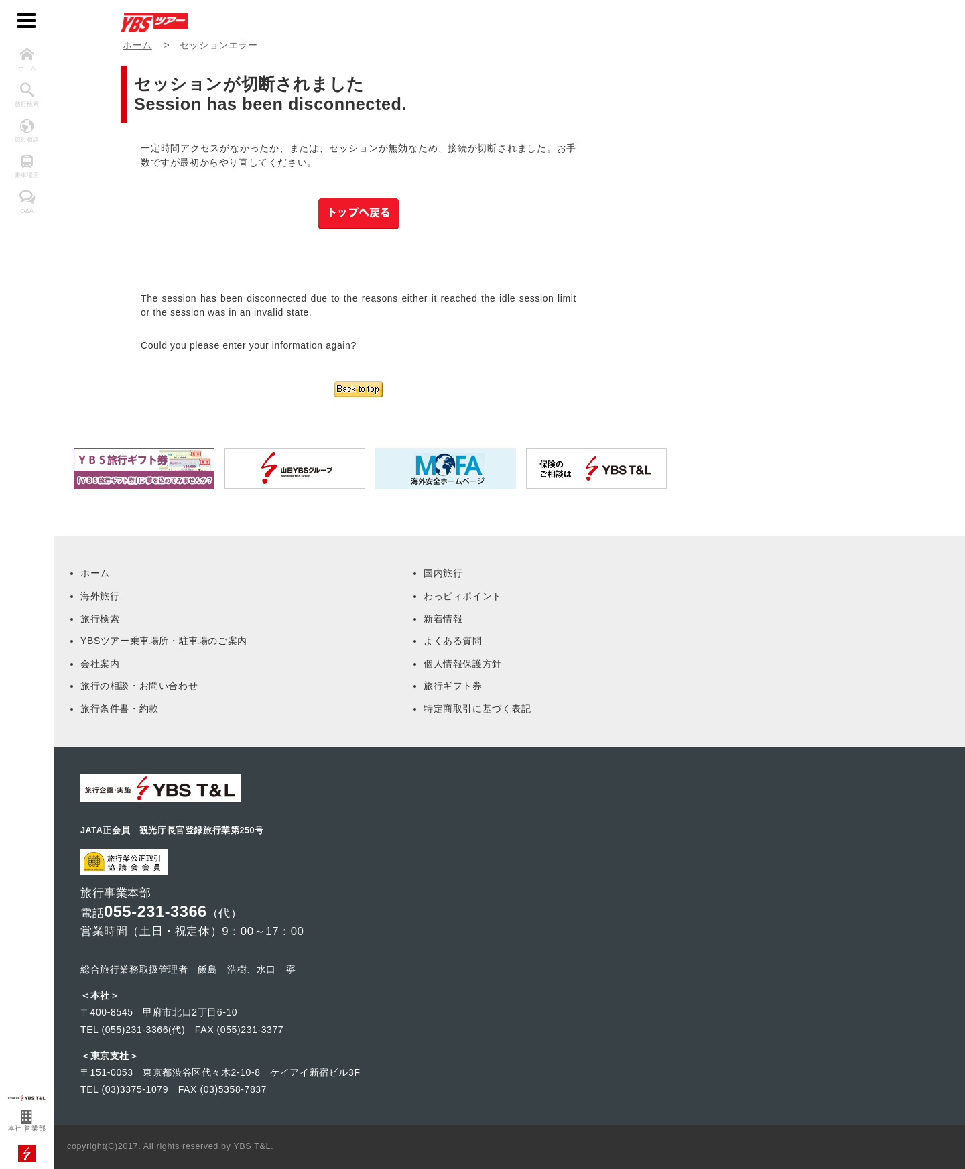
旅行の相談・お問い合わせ (139, 685)
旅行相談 (27, 131)
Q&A (27, 202)
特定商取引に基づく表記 (477, 708)
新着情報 (443, 618)
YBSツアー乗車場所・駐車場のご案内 (163, 640)
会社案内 (99, 663)
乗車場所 (27, 167)
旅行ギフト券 (453, 685)
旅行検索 (27, 95)
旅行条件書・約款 (119, 708)
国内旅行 (443, 573)
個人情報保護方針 (463, 663)
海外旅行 (99, 596)
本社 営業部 (27, 1122)
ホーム (27, 60)
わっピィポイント (463, 596)
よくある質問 (453, 640)
